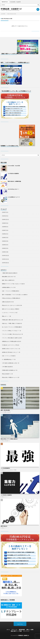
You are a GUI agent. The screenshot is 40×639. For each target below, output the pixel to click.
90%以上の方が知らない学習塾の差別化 (10, 298)
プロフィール (14, 629)
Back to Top (20, 624)
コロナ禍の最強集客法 (5, 468)
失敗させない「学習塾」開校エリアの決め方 (11, 323)
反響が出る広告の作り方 (7, 301)
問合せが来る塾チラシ (6, 373)
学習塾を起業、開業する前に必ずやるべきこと (11, 319)
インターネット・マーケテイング (9, 312)
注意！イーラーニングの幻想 (8, 355)
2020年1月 (4, 252)
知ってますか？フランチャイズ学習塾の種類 (11, 327)
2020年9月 (4, 223)
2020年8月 (4, 226)
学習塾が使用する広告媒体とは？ (9, 370)
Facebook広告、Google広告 (14, 165)
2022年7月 (4, 212)
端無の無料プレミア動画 (16, 631)
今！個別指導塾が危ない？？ (8, 359)
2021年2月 (4, 215)
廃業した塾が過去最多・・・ (7, 410)
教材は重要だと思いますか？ (8, 276)
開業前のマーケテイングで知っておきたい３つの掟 (12, 283)
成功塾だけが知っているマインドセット (10, 348)
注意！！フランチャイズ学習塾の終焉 (10, 291)
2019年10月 (4, 262)
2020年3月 (4, 244)
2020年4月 (4, 241)
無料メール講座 (29, 629)
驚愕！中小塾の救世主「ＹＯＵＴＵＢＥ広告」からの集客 (14, 294)
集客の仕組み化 (4, 526)
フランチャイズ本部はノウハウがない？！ (11, 330)
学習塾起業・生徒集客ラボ (11, 9)
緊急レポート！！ (5, 316)
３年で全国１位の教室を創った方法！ (10, 363)
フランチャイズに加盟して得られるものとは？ (11, 334)
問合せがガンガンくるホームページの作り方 (11, 305)
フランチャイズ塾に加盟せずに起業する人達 (11, 337)
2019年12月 (4, 255)
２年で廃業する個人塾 (6, 366)
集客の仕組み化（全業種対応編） (15, 181)
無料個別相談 (22, 629)
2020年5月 (4, 237)
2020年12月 (4, 219)
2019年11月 (4, 259)
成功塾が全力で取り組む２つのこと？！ (10, 352)
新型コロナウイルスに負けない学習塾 (10, 309)
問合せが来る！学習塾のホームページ (10, 377)
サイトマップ (26, 631)
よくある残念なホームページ (14, 197)
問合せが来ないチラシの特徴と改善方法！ (9, 439)
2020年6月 (4, 233)
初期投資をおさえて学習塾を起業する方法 (11, 341)
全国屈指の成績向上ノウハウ (8, 287)
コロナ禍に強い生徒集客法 (13, 173)
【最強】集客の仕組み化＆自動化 (9, 273)
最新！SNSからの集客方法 (7, 280)
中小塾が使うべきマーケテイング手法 (10, 345)
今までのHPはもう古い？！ (13, 189)
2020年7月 (4, 230)
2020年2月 (4, 248)
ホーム (8, 629)
